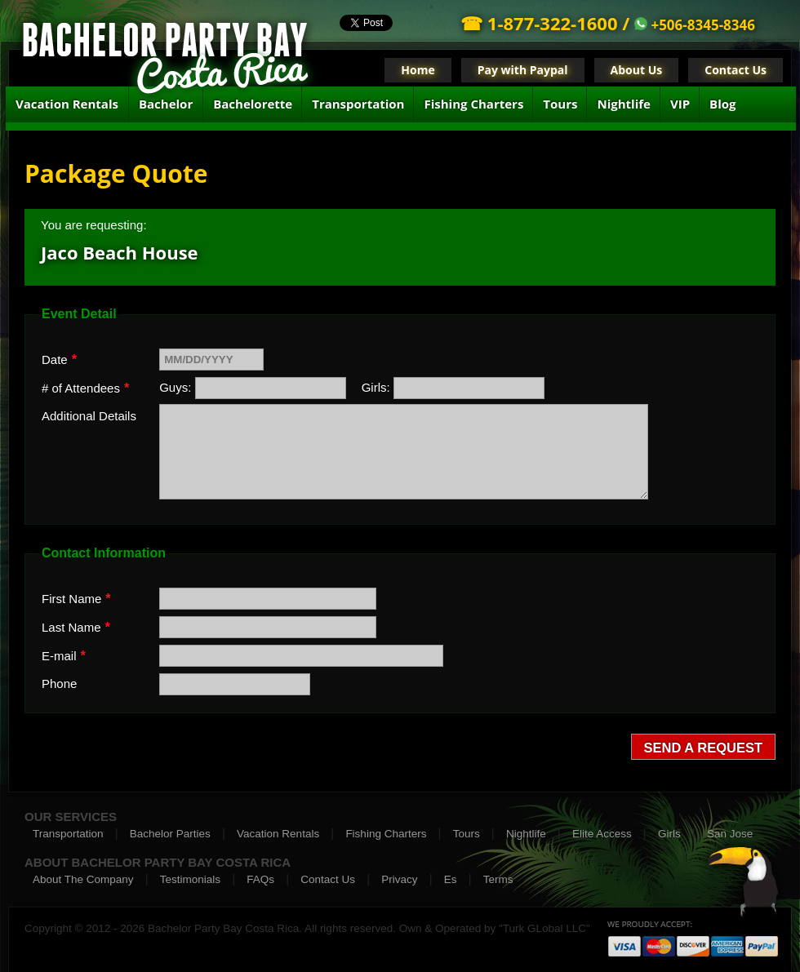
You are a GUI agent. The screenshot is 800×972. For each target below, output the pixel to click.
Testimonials (190, 879)
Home (417, 70)
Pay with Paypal (523, 70)
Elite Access (602, 834)
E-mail (64, 655)
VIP (680, 103)
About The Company (83, 879)
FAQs (260, 879)
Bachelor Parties (170, 834)
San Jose (730, 834)
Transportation (358, 103)
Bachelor (166, 103)
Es (450, 879)
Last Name (76, 626)
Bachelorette (252, 103)
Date (59, 359)
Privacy (399, 879)
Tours (560, 103)
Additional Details (89, 416)
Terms (498, 879)
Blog (722, 103)
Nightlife (623, 103)
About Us (637, 70)
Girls (669, 834)
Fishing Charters (473, 103)
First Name (76, 598)
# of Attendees (85, 387)
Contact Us (735, 70)
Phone (59, 683)
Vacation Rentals (67, 103)
